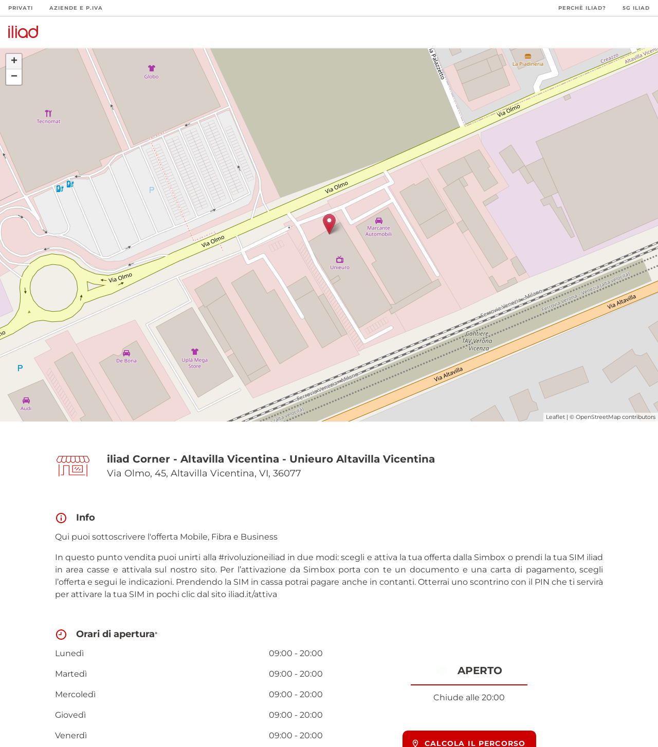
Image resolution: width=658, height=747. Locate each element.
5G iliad (636, 8)
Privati (20, 8)
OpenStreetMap (598, 416)
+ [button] (14, 61)
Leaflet (555, 416)
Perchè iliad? (582, 8)
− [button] (14, 77)
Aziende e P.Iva (76, 8)
